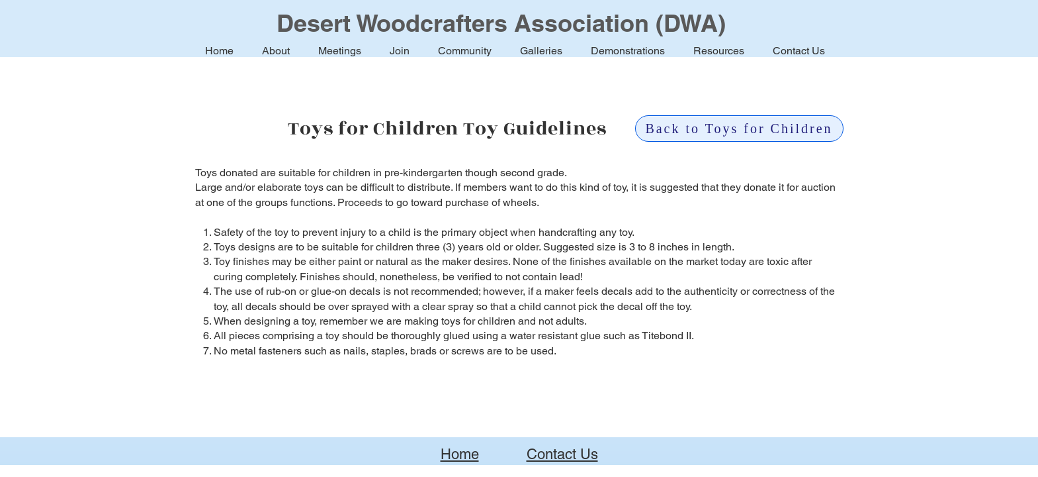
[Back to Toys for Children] (739, 128)
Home (460, 454)
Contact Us (562, 454)
